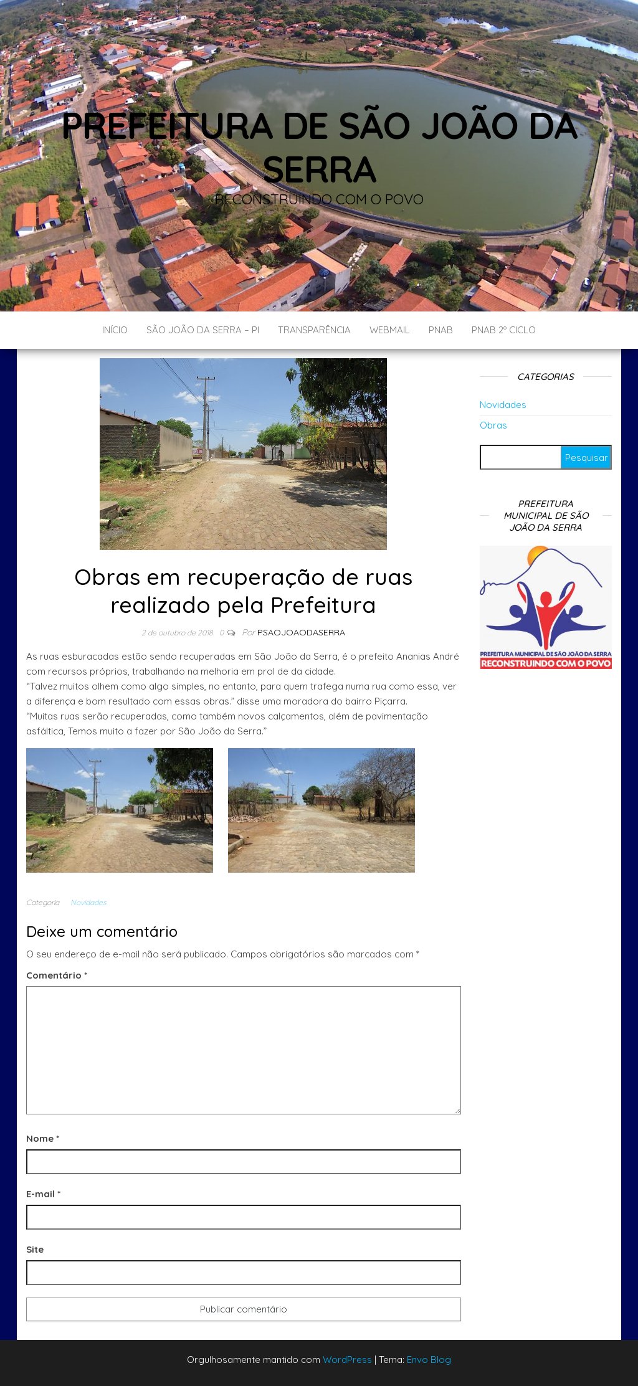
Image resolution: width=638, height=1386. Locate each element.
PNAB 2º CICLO (504, 330)
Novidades (88, 902)
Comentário (56, 975)
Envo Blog (429, 1359)
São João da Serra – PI (202, 330)
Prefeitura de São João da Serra (319, 147)
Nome (42, 1138)
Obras (493, 425)
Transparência (314, 330)
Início (115, 330)
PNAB (441, 330)
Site (35, 1249)
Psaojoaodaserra (301, 632)
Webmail (389, 330)
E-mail (43, 1194)
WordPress (347, 1359)
